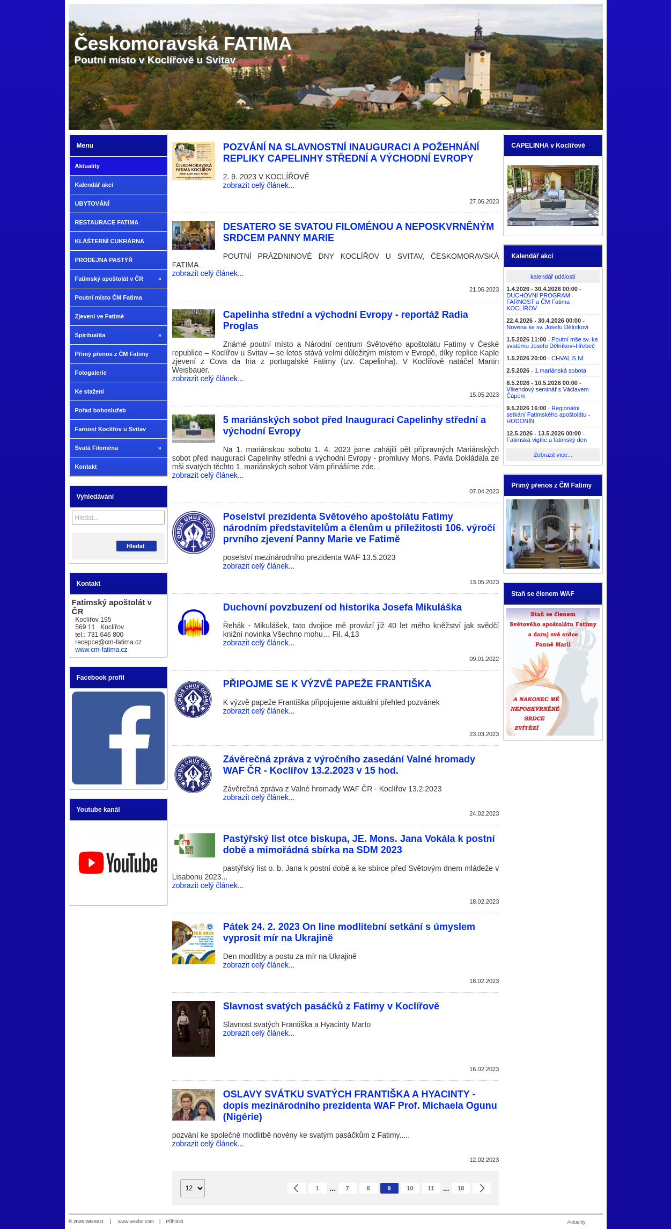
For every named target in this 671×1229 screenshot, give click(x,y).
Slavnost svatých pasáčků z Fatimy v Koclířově (331, 1006)
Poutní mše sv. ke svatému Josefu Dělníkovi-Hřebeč (552, 342)
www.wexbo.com (136, 1221)
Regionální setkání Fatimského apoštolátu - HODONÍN (548, 414)
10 (410, 1188)
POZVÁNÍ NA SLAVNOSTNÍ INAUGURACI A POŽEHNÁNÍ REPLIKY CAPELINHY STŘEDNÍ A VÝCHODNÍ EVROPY (351, 153)
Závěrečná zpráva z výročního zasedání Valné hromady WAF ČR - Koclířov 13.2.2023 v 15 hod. (349, 765)
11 (431, 1188)
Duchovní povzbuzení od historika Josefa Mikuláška (342, 607)
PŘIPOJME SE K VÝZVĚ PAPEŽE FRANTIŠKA (327, 684)
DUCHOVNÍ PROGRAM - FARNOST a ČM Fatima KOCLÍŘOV (539, 301)
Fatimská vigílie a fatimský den (546, 440)
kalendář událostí (553, 276)
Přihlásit (174, 1221)
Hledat (136, 546)
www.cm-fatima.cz (101, 649)
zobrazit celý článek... (259, 185)
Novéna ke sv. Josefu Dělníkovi (547, 327)
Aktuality (576, 1222)
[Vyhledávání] (118, 518)
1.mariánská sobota (560, 370)
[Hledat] (158, 518)
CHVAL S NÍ (567, 358)
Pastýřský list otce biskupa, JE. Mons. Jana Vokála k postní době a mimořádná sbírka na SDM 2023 (359, 844)
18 (461, 1188)
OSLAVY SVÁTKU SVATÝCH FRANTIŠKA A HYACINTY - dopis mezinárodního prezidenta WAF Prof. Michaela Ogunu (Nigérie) (360, 1105)
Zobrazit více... (553, 455)
